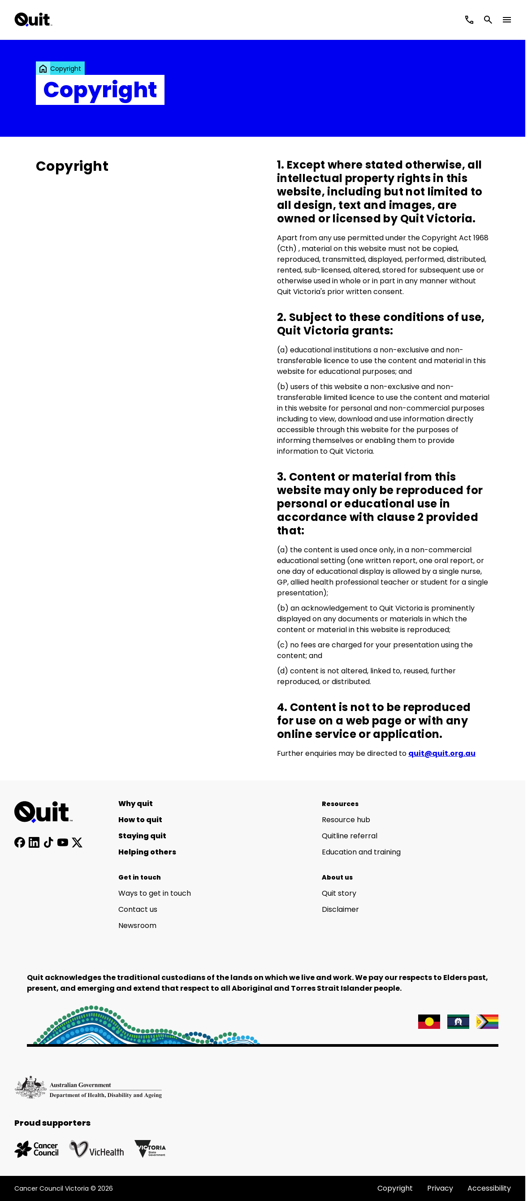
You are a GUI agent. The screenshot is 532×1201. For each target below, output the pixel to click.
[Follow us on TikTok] (48, 842)
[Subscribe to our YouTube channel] (62, 842)
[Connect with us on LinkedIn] (34, 842)
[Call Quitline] (469, 19)
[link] (43, 68)
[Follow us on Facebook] (19, 842)
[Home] (48, 812)
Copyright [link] (65, 68)
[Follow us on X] (77, 842)
